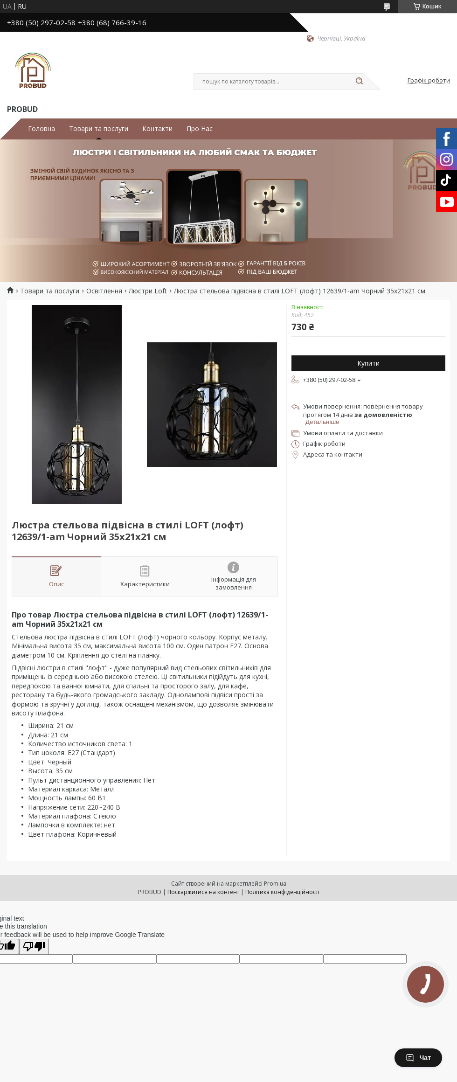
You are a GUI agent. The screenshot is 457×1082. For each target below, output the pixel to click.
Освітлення (104, 291)
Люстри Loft (148, 291)
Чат (418, 1058)
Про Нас (200, 128)
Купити (368, 363)
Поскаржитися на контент (203, 892)
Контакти (157, 128)
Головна (41, 128)
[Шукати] (359, 81)
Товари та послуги (98, 128)
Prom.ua (275, 884)
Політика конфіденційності (282, 892)
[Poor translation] (34, 946)
